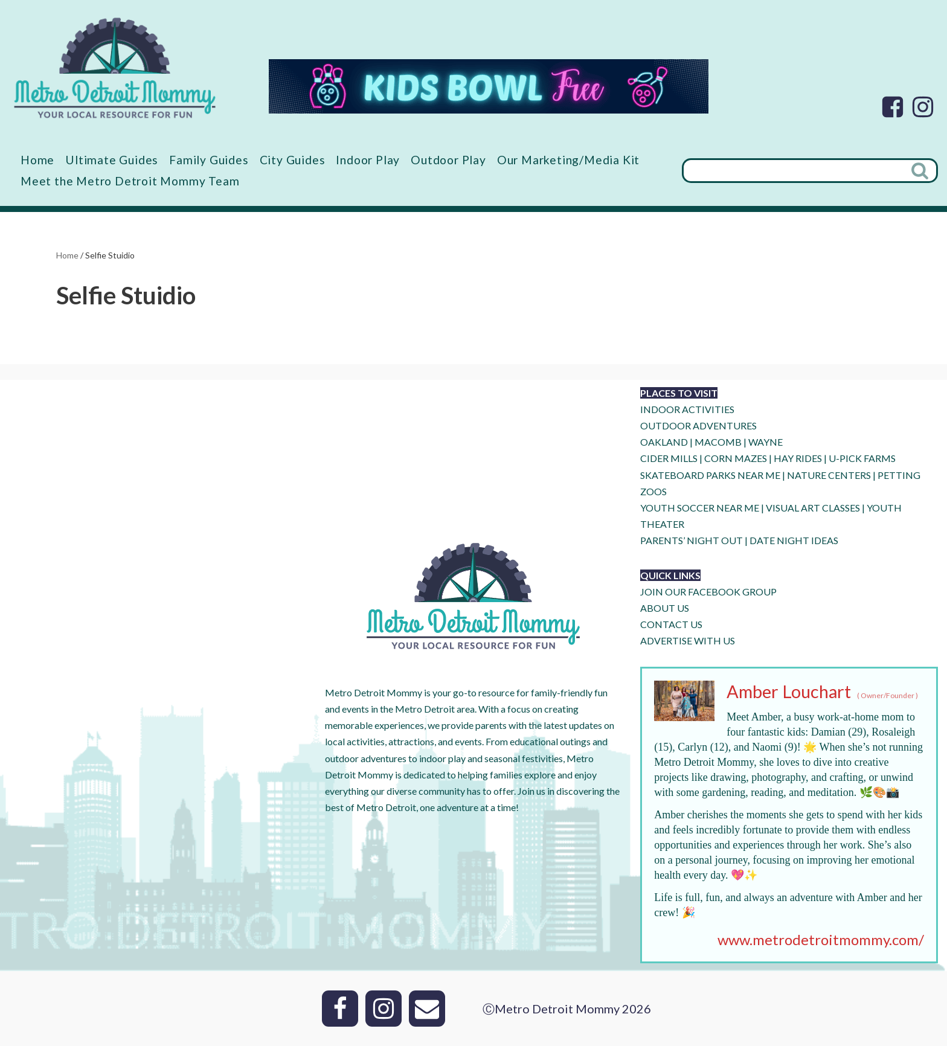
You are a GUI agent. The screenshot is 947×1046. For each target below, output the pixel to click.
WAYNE (765, 442)
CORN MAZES (735, 458)
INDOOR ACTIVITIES (687, 409)
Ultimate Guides (111, 160)
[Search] (793, 170)
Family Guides (208, 160)
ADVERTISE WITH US (687, 640)
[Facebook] (893, 107)
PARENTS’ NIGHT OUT (691, 540)
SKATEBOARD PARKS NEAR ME (711, 475)
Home (37, 160)
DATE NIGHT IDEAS (794, 540)
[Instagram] (923, 107)
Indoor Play (368, 160)
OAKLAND (664, 442)
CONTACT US (671, 624)
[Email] (427, 1008)
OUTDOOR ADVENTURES (698, 425)
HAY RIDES (798, 458)
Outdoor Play (448, 160)
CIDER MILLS (669, 458)
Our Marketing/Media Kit (568, 160)
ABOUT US (664, 608)
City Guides (293, 160)
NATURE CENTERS (829, 475)
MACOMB (718, 442)
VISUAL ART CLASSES (813, 507)
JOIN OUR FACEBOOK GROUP (708, 591)
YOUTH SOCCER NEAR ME (699, 507)
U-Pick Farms (862, 458)
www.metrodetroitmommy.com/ (820, 939)
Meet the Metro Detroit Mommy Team (130, 181)
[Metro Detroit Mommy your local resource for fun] (114, 67)
